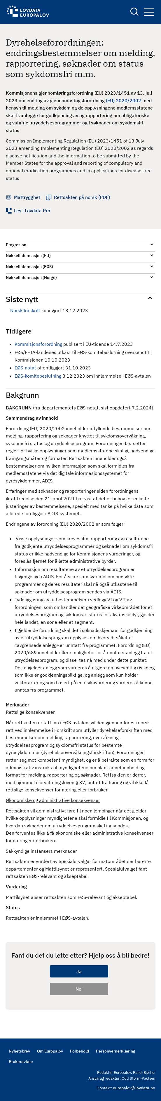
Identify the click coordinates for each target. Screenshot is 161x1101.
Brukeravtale (21, 1061)
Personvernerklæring (115, 1051)
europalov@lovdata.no (134, 1087)
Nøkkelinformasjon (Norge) (31, 277)
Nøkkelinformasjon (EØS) (29, 266)
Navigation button (149, 12)
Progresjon (16, 244)
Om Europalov (50, 1051)
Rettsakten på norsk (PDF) (82, 197)
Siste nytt (22, 299)
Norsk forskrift (25, 310)
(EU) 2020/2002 (123, 100)
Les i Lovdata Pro (32, 210)
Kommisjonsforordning (38, 344)
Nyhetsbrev (19, 1051)
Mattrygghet (27, 197)
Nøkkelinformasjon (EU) (28, 255)
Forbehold (79, 1051)
